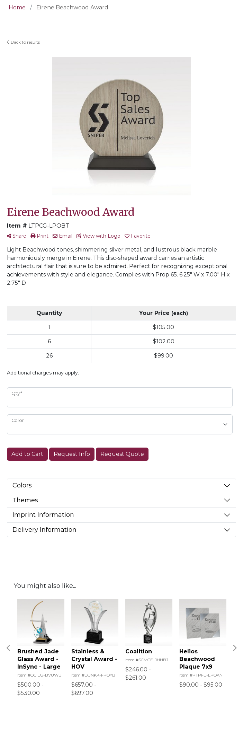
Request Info (72, 454)
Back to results (23, 42)
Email (62, 236)
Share (16, 236)
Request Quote (122, 454)
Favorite (138, 236)
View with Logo (98, 236)
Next (234, 648)
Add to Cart (27, 454)
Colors (22, 485)
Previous (8, 648)
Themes (25, 500)
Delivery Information (44, 529)
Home (17, 7)
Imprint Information (43, 515)
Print (39, 236)
